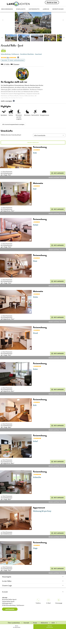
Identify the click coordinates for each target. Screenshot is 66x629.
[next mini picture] (64, 38)
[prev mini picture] (2, 38)
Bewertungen (58, 9)
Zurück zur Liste (52, 2)
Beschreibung (7, 9)
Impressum (39, 621)
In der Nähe (33, 577)
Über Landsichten (14, 618)
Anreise (46, 9)
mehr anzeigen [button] (8, 101)
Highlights (20, 9)
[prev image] (2, 20)
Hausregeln (33, 572)
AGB (53, 618)
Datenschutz (27, 621)
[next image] (63, 20)
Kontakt (33, 588)
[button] (49, 131)
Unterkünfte (34, 9)
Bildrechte (44, 618)
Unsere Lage (33, 581)
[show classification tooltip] (19, 57)
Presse (35, 618)
